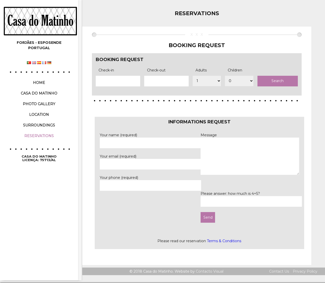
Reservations (39, 136)
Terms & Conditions (224, 241)
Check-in (106, 70)
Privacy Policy (305, 271)
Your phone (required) (150, 181)
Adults (201, 70)
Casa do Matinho (39, 93)
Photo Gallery (39, 104)
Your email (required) (150, 160)
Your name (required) (150, 139)
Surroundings (39, 125)
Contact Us (279, 271)
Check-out (156, 70)
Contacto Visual (209, 271)
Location (39, 114)
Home (39, 82)
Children (235, 70)
